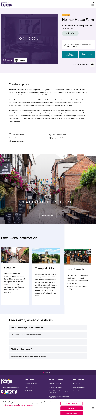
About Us (76, 383)
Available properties (70, 54)
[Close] (93, 408)
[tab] (8, 60)
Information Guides (55, 387)
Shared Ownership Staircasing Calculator (59, 396)
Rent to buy (29, 387)
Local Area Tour (48, 219)
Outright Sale (29, 391)
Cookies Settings (71, 403)
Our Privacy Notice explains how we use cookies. (18, 405)
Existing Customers (55, 383)
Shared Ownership (31, 383)
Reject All (71, 408)
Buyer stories (77, 391)
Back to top (48, 373)
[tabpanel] (29, 39)
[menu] (92, 4)
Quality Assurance (79, 387)
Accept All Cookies (71, 413)
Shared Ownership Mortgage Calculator (58, 391)
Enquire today (87, 54)
